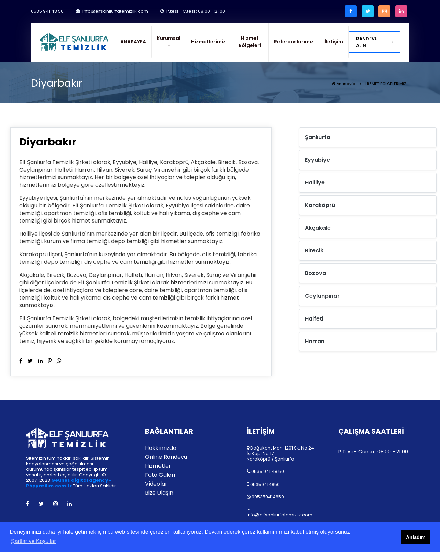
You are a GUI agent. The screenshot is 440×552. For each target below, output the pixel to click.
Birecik (314, 251)
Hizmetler (158, 466)
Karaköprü (320, 205)
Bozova (315, 273)
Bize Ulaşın (159, 493)
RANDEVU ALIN (374, 42)
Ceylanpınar (322, 296)
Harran (314, 341)
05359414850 (265, 484)
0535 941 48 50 (47, 11)
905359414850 (268, 497)
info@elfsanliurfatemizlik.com (112, 11)
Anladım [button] (416, 537)
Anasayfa (343, 83)
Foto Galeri (160, 475)
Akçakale (318, 228)
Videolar (156, 484)
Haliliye (315, 182)
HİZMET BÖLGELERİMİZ (385, 83)
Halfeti (314, 319)
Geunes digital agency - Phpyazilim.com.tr (69, 483)
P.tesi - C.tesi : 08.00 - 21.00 (192, 11)
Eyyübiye (317, 160)
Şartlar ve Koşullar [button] (33, 541)
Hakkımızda (160, 448)
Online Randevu (166, 457)
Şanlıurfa (317, 137)
